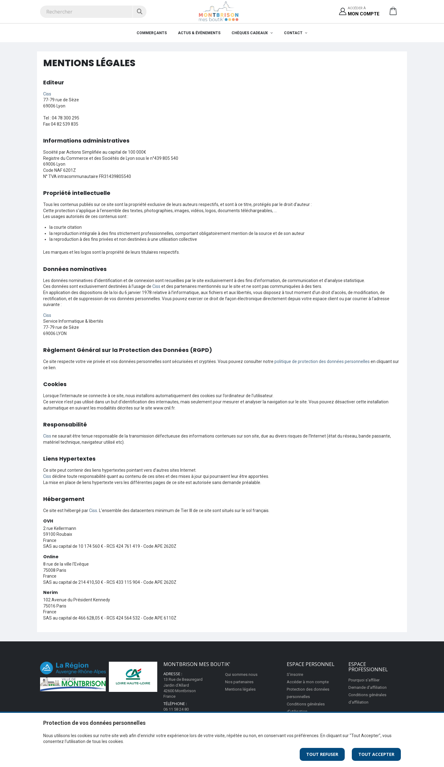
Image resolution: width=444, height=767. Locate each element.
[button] (393, 13)
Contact (293, 33)
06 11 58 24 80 (176, 709)
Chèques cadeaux (250, 33)
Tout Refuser (322, 754)
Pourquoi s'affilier (364, 680)
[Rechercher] (139, 12)
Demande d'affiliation (367, 687)
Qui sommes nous (241, 674)
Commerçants (152, 33)
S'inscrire (295, 674)
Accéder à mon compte (308, 682)
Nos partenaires (239, 682)
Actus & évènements (199, 33)
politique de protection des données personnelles (322, 361)
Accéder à (364, 11)
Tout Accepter (376, 754)
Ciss (47, 93)
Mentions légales (240, 689)
